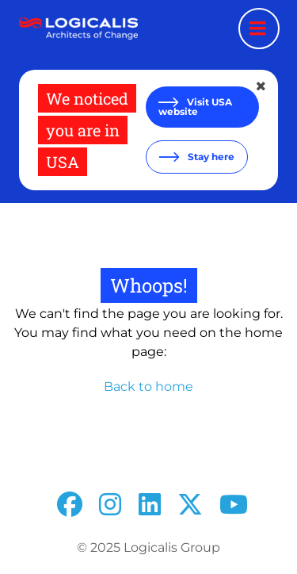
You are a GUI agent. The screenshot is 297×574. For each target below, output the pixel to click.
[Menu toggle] (259, 29)
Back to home (148, 386)
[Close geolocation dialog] (262, 86)
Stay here (209, 157)
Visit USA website (195, 106)
